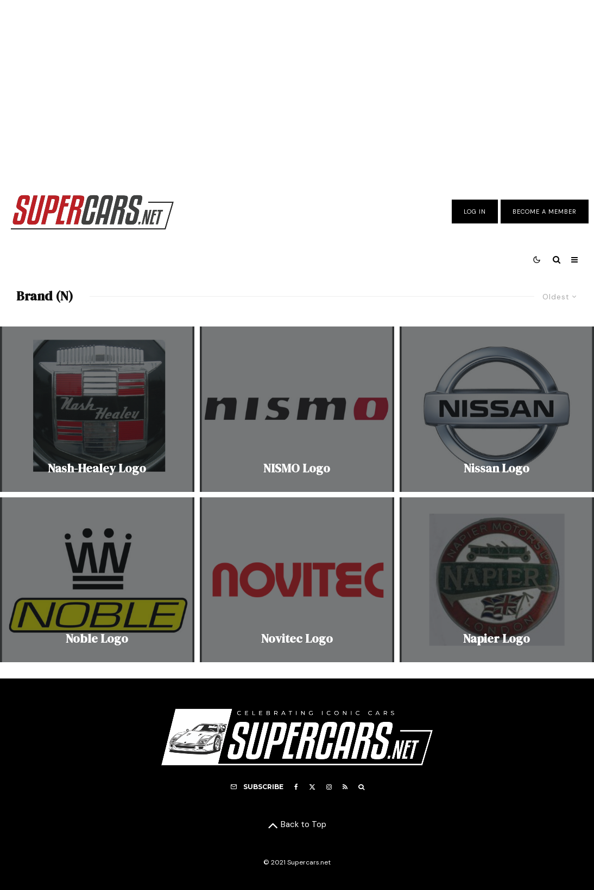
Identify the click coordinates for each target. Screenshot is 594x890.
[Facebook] (296, 787)
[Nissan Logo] (497, 408)
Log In (475, 211)
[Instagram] (329, 787)
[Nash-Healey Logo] (97, 408)
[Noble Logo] (97, 579)
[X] (312, 787)
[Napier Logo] (497, 579)
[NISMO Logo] (297, 408)
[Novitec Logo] (297, 579)
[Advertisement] (297, 88)
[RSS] (345, 787)
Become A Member (545, 211)
